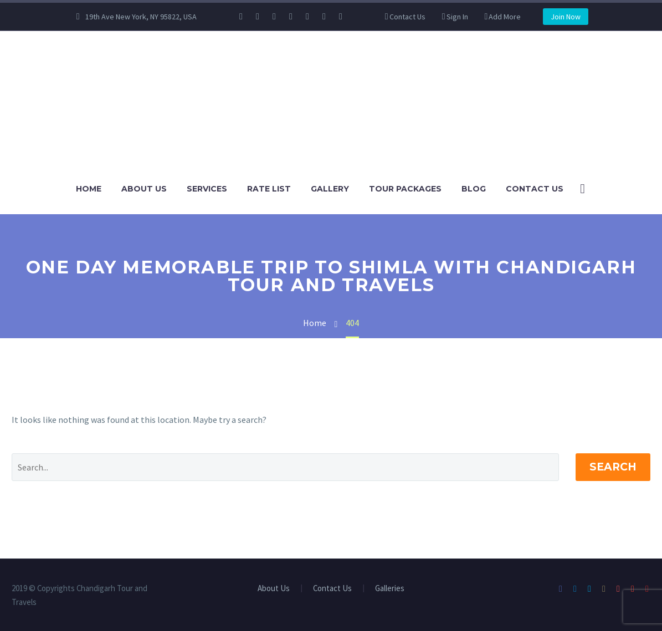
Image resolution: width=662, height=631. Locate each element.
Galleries (389, 589)
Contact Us (407, 17)
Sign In (457, 17)
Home (88, 189)
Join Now (566, 17)
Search (613, 467)
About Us (144, 189)
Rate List (269, 189)
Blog (473, 189)
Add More (505, 17)
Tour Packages (405, 189)
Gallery (330, 189)
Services (207, 189)
